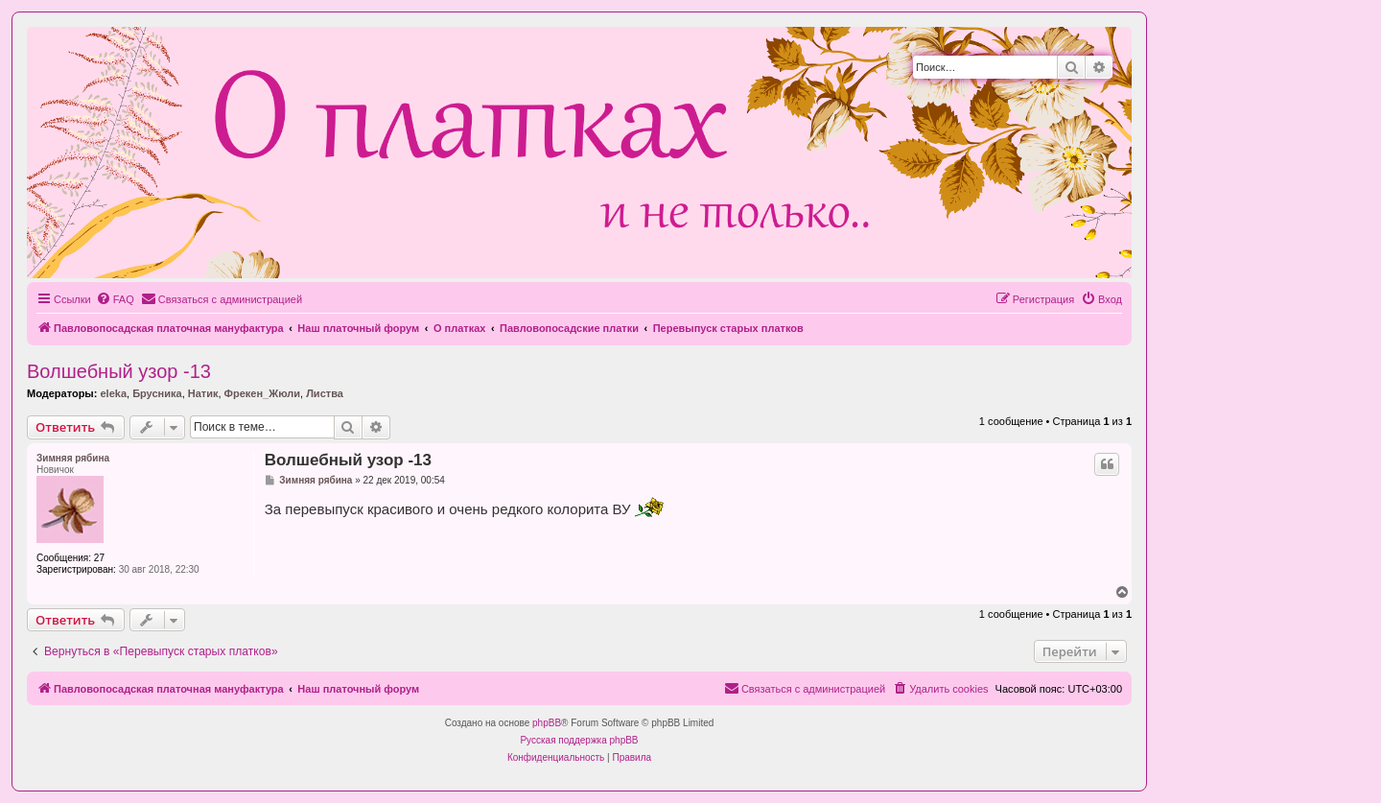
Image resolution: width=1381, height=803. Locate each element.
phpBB (546, 723)
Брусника (156, 393)
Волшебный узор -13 (119, 371)
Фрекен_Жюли (262, 393)
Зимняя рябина (72, 458)
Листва (324, 393)
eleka (113, 393)
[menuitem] (115, 299)
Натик (203, 393)
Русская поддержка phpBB (579, 740)
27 (99, 558)
